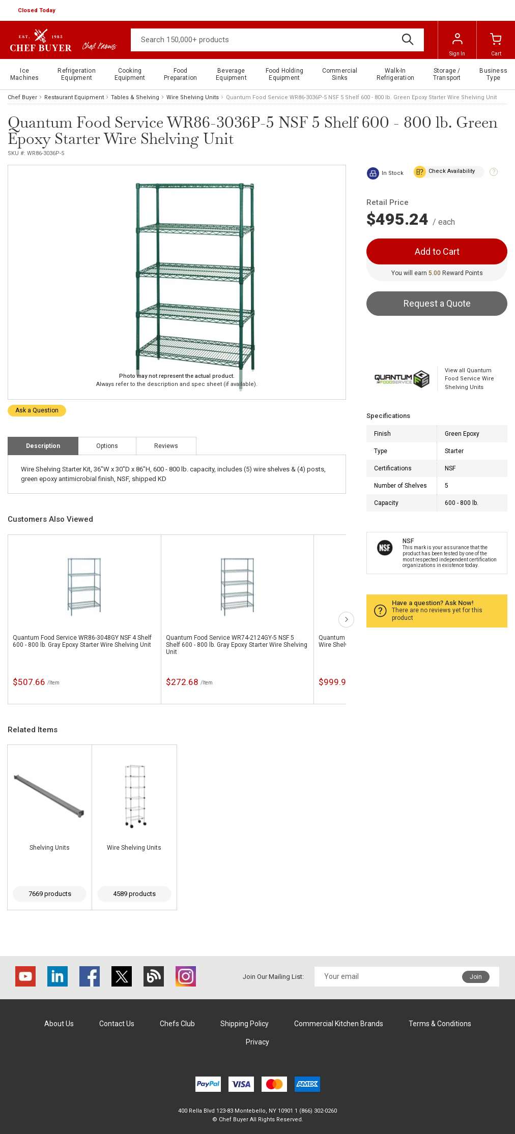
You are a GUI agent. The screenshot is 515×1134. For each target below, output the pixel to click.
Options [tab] (107, 446)
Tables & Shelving (135, 97)
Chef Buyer (22, 97)
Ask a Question (37, 410)
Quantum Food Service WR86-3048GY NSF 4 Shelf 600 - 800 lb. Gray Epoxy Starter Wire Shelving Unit (82, 641)
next (346, 620)
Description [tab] (43, 446)
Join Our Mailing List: (273, 976)
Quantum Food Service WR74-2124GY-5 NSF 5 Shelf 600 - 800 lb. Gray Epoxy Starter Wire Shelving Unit (236, 644)
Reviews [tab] (166, 446)
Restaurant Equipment (74, 97)
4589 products (134, 894)
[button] (38, 11)
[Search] (277, 39)
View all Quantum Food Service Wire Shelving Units (469, 379)
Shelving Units (50, 847)
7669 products (49, 894)
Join (476, 976)
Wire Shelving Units (192, 97)
